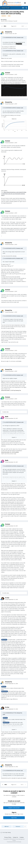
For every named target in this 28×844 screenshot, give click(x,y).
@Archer (4, 686)
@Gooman (4, 639)
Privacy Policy (7, 837)
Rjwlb (6, 416)
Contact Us (15, 837)
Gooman (4, 19)
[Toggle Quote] (3, 37)
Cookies (22, 837)
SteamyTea (8, 32)
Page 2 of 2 (14, 26)
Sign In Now (14, 817)
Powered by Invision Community (14, 841)
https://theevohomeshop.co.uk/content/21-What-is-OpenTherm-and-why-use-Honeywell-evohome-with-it (13, 194)
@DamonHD (4, 691)
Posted (11, 33)
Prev (5, 26)
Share (7, 826)
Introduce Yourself (12, 21)
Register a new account (14, 807)
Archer (7, 597)
